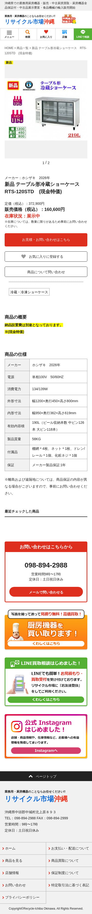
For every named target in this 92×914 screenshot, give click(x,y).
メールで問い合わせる (46, 592)
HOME (9, 48)
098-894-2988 (46, 565)
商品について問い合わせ (46, 272)
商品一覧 (22, 48)
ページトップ (46, 776)
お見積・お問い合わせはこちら (46, 240)
